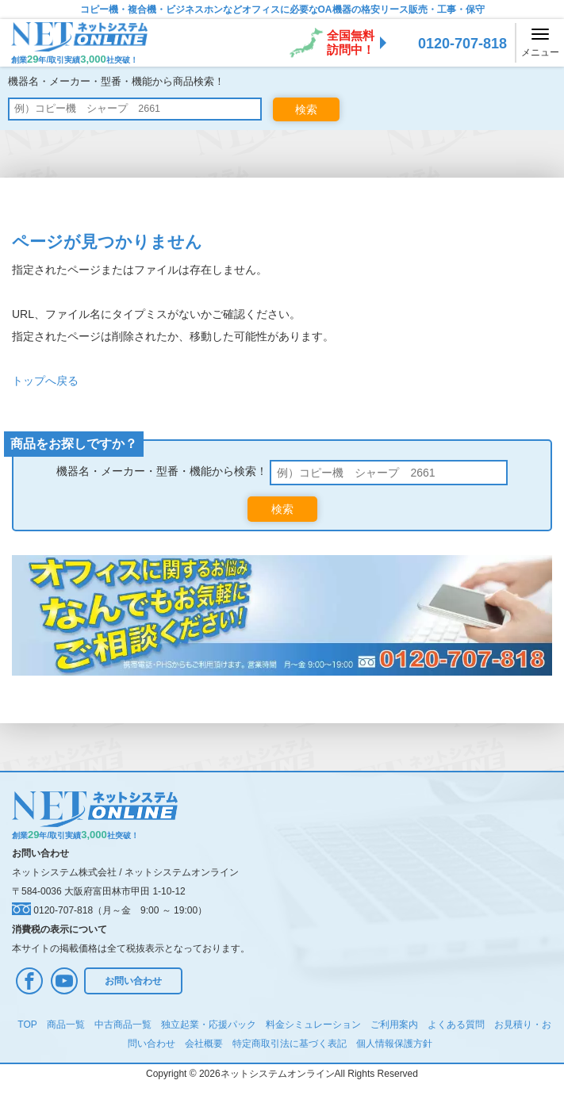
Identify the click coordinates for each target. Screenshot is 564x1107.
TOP (26, 1024)
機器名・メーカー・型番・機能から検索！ (161, 471)
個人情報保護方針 (394, 1043)
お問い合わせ (133, 980)
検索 (306, 109)
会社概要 (204, 1043)
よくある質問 (456, 1024)
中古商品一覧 (123, 1024)
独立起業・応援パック (208, 1024)
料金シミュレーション (313, 1024)
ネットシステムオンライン (182, 872)
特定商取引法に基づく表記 (289, 1043)
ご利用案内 (394, 1024)
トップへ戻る (45, 380)
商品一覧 (66, 1024)
